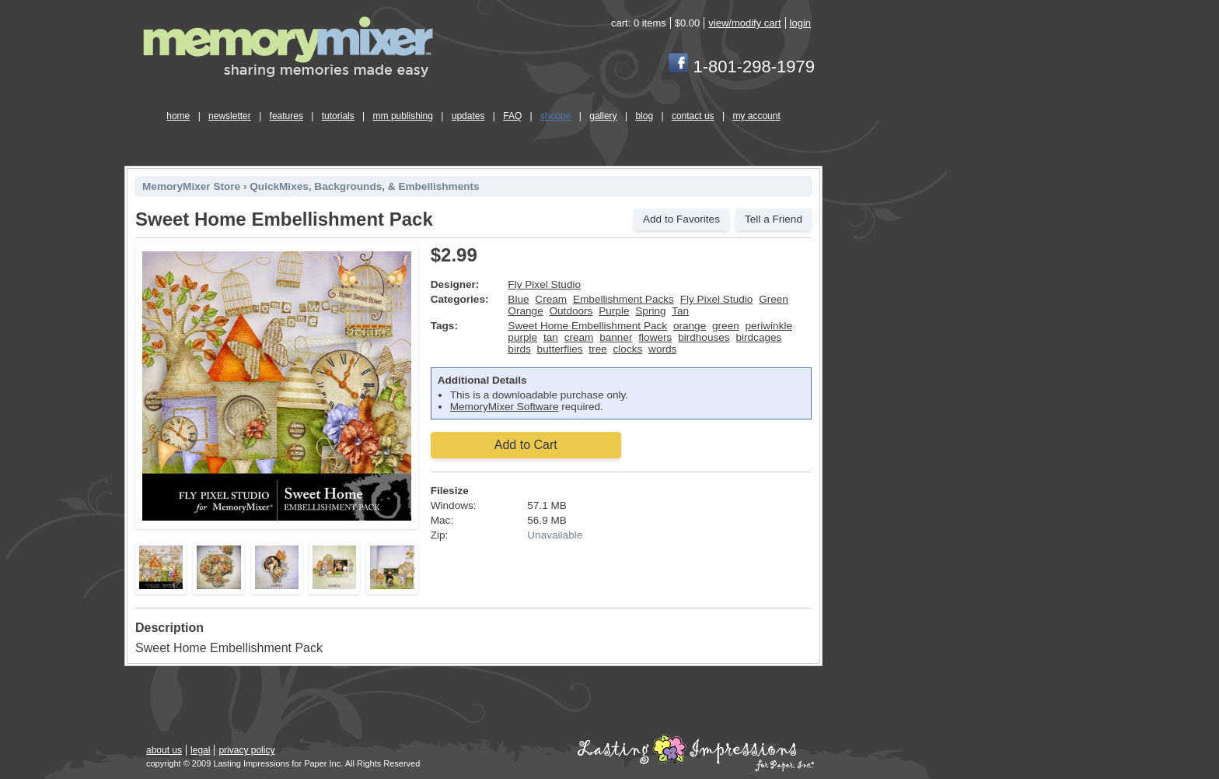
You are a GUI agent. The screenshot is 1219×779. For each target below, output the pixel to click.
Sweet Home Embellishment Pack (587, 326)
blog (644, 116)
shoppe (555, 116)
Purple (614, 311)
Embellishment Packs (623, 299)
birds (519, 349)
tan (550, 337)
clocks (628, 349)
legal (200, 750)
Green (773, 299)
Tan (680, 311)
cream (579, 337)
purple (522, 337)
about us (164, 750)
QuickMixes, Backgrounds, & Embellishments (364, 186)
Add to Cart (525, 444)
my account (756, 116)
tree (597, 349)
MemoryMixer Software (504, 406)
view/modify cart (744, 23)
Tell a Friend (773, 219)
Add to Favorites (681, 219)
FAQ (512, 116)
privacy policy (246, 750)
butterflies (560, 349)
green (725, 326)
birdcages (758, 337)
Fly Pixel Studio (544, 284)
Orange (525, 311)
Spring (650, 311)
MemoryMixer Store (191, 186)
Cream (551, 299)
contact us (693, 116)
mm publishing (403, 116)
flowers (655, 337)
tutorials (338, 116)
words (662, 349)
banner (615, 337)
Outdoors (570, 311)
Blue (518, 299)
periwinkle (769, 326)
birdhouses (704, 337)
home (178, 116)
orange (689, 326)
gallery (602, 116)
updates (468, 116)
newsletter (229, 116)
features (286, 116)
